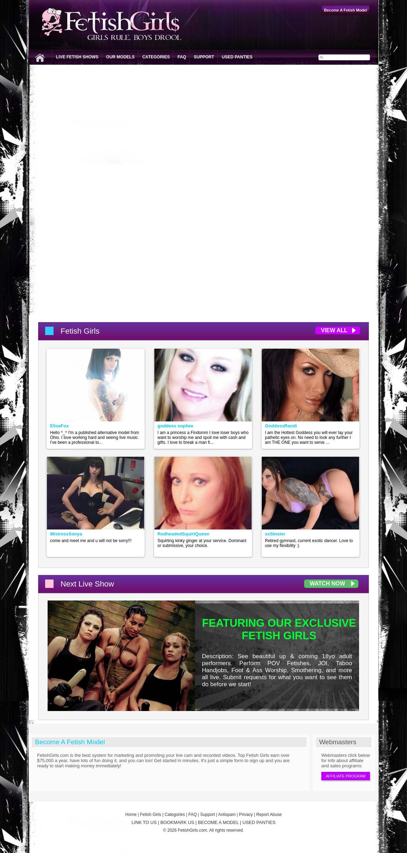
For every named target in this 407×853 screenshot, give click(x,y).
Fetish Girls (150, 814)
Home (130, 814)
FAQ (181, 57)
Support (204, 57)
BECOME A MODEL (218, 822)
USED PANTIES (259, 822)
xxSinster (275, 533)
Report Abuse (269, 814)
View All (334, 330)
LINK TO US (144, 822)
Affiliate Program (345, 776)
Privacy (246, 814)
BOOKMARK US (177, 822)
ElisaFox (59, 425)
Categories (156, 57)
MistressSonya (66, 533)
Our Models (120, 57)
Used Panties (237, 57)
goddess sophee (175, 425)
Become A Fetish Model (70, 742)
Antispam (227, 814)
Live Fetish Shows (77, 57)
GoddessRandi (281, 425)
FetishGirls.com (192, 830)
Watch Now (327, 584)
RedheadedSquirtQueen (183, 533)
